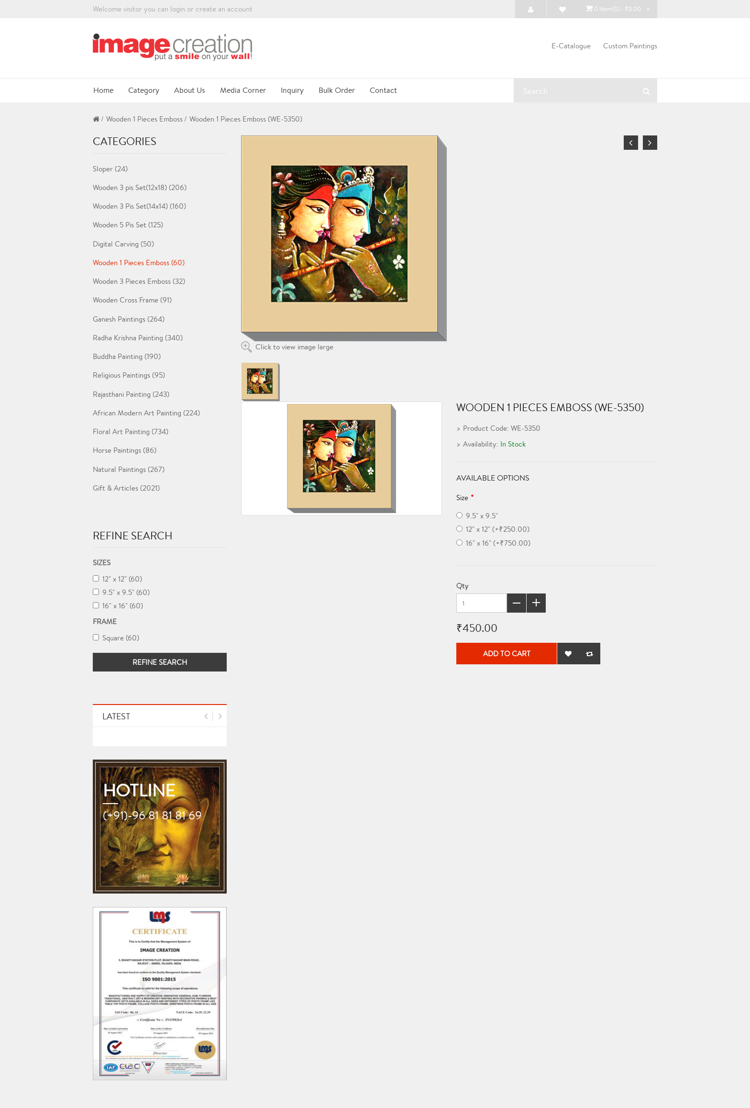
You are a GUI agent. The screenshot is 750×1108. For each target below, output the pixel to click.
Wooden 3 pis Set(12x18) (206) (140, 187)
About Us (190, 90)
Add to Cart (506, 654)
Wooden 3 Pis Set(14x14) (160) (139, 206)
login (177, 8)
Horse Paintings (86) (124, 450)
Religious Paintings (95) (129, 375)
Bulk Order (338, 90)
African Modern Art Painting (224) (146, 412)
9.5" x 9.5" (477, 515)
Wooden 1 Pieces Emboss (144, 118)
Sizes (101, 562)
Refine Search (159, 662)
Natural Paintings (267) (129, 469)
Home (103, 90)
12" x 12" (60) (117, 578)
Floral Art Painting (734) (130, 431)
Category (143, 90)
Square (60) (116, 637)
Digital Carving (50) (123, 243)
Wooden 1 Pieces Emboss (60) (139, 262)
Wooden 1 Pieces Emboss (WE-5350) (245, 118)
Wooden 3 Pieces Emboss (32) (139, 281)
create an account (224, 8)
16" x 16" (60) (118, 605)
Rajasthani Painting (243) (131, 394)
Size (462, 497)
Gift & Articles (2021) (126, 487)
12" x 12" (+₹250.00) (492, 529)
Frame (105, 621)
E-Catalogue (571, 45)
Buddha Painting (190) (127, 356)
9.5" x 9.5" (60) (121, 592)
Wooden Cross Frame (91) (132, 299)
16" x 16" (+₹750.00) (493, 543)
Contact (385, 90)
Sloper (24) (110, 168)
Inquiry (293, 90)
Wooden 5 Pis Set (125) (128, 224)
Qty (462, 585)
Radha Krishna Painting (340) (138, 337)
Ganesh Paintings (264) (129, 319)
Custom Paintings (630, 45)
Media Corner (244, 90)
